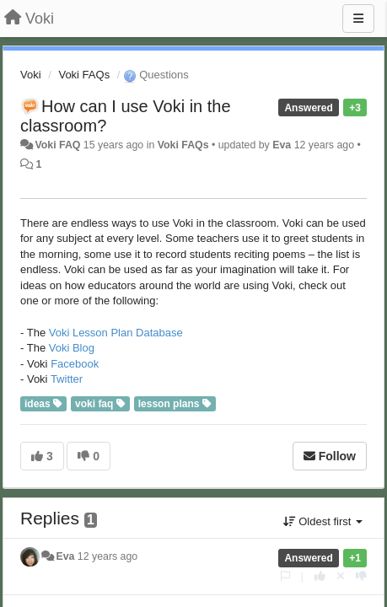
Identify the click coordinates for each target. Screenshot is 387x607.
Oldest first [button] (323, 521)
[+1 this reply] (319, 576)
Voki (30, 74)
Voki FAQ (57, 145)
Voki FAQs (84, 74)
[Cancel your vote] (340, 576)
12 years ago (107, 556)
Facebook (75, 363)
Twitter (67, 379)
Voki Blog (71, 347)
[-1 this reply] (361, 576)
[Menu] (358, 18)
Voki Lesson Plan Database (116, 332)
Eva (281, 145)
